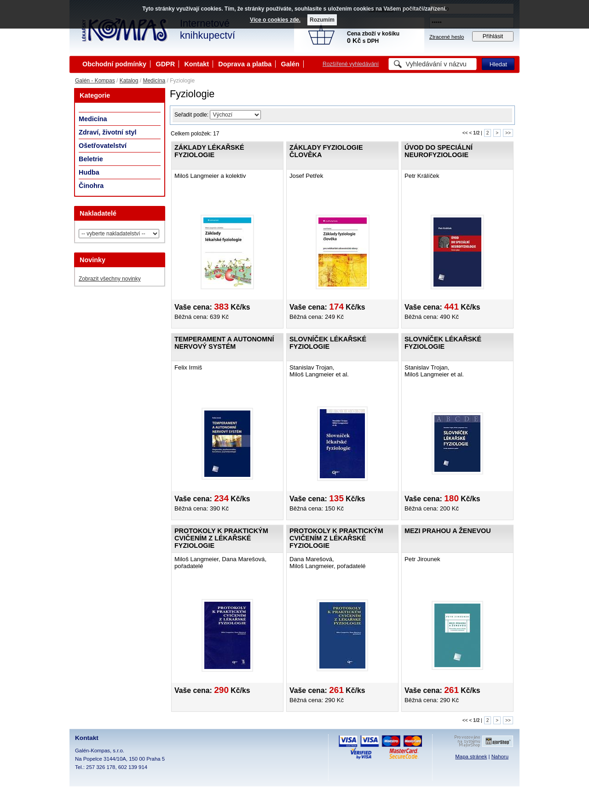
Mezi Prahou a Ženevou (447, 530)
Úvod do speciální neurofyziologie (438, 151)
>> (508, 132)
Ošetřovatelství (103, 145)
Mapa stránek (471, 756)
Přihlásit (493, 36)
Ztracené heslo (446, 37)
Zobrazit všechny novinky (110, 279)
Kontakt (196, 64)
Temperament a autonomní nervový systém (224, 342)
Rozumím (322, 20)
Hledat (498, 64)
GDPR (165, 64)
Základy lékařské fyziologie (209, 151)
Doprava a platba (244, 64)
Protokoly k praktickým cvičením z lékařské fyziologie (221, 538)
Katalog (129, 80)
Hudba (89, 172)
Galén (290, 64)
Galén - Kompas (95, 80)
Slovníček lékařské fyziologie (327, 342)
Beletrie (91, 159)
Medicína (154, 80)
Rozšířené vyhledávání (351, 64)
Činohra (91, 185)
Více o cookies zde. (275, 20)
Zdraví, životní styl (108, 132)
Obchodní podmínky (114, 64)
